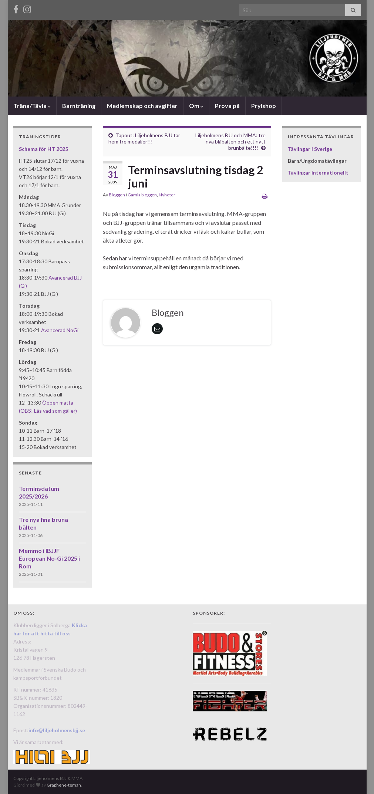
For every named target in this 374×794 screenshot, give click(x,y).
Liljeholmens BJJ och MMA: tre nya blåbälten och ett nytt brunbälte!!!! (230, 141)
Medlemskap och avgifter (142, 105)
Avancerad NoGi (59, 330)
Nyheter (167, 194)
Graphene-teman (64, 785)
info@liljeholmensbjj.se (56, 730)
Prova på (227, 105)
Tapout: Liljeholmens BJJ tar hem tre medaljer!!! (144, 138)
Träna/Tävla (32, 105)
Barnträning (78, 105)
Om (196, 105)
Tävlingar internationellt (318, 172)
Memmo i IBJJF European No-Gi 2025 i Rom (49, 558)
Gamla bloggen (142, 194)
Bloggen (117, 194)
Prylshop (263, 105)
